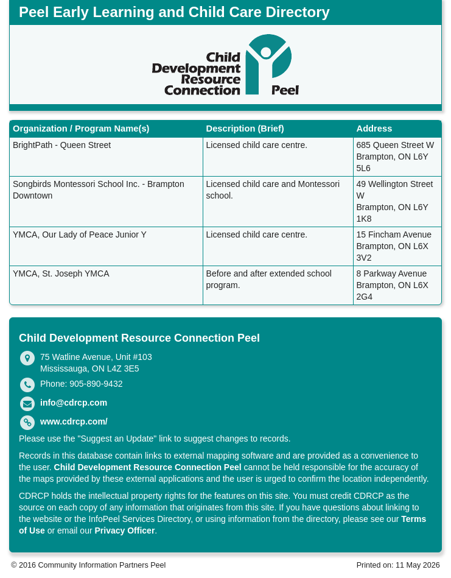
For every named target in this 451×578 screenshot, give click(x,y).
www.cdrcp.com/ (74, 421)
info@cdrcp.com (73, 402)
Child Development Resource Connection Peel (148, 467)
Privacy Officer (125, 530)
